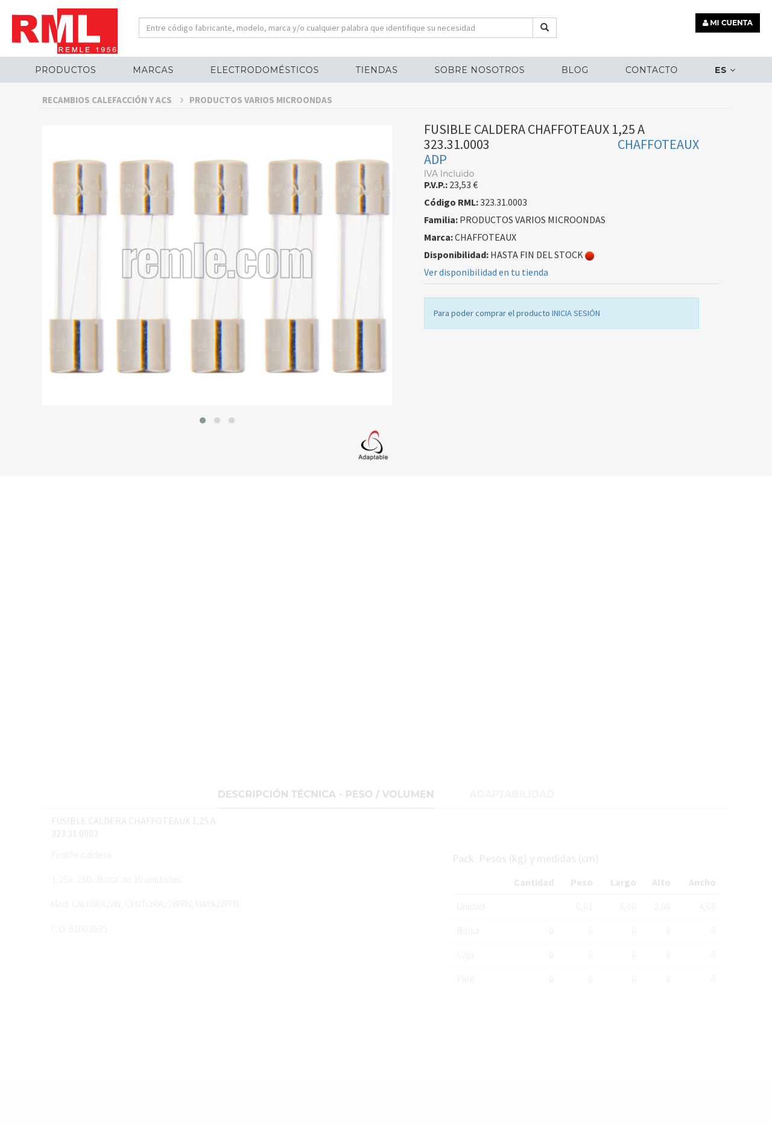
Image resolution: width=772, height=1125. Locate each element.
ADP (435, 193)
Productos (65, 70)
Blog (575, 70)
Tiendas (377, 70)
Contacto (651, 70)
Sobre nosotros (479, 70)
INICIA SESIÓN (576, 346)
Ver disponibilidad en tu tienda (486, 306)
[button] (202, 454)
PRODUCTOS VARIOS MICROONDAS (260, 133)
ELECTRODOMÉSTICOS (264, 70)
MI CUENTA (728, 22)
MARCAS (153, 70)
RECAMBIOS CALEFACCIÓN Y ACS (112, 133)
